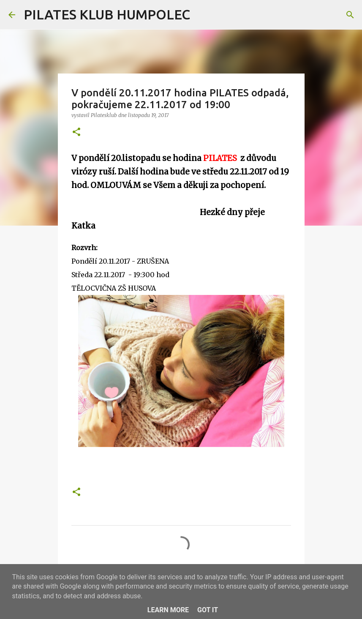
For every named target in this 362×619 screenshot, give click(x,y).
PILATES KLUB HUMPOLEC (107, 14)
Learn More (168, 610)
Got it (207, 610)
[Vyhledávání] (202, 15)
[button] (76, 132)
